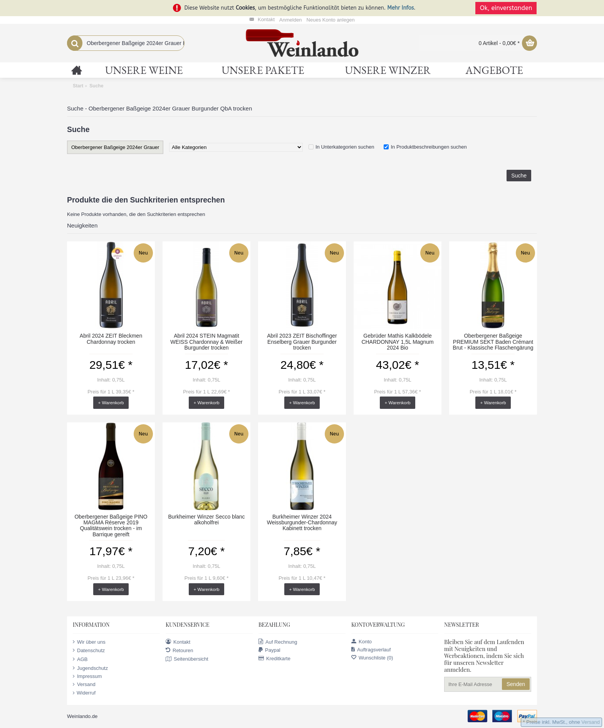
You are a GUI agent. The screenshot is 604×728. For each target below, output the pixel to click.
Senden (516, 684)
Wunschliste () (372, 658)
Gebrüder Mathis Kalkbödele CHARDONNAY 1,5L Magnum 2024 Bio (397, 342)
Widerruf (84, 693)
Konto (361, 641)
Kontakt (178, 642)
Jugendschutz (90, 668)
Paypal (269, 650)
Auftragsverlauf (371, 650)
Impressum (87, 676)
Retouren (179, 650)
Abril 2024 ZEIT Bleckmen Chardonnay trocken (111, 339)
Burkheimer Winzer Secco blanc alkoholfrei (206, 519)
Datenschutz (89, 650)
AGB (80, 659)
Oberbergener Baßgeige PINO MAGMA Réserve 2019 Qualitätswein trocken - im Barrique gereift (110, 525)
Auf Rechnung (277, 642)
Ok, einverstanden (506, 8)
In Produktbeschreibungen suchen (428, 147)
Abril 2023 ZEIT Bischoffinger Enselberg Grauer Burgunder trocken (302, 342)
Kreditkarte (274, 658)
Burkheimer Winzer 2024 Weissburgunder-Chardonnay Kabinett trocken (302, 523)
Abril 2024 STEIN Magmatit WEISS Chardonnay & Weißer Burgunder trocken (206, 342)
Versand (84, 684)
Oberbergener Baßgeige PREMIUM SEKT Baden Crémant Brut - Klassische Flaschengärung (493, 342)
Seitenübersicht (187, 659)
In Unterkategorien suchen (344, 147)
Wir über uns (89, 642)
